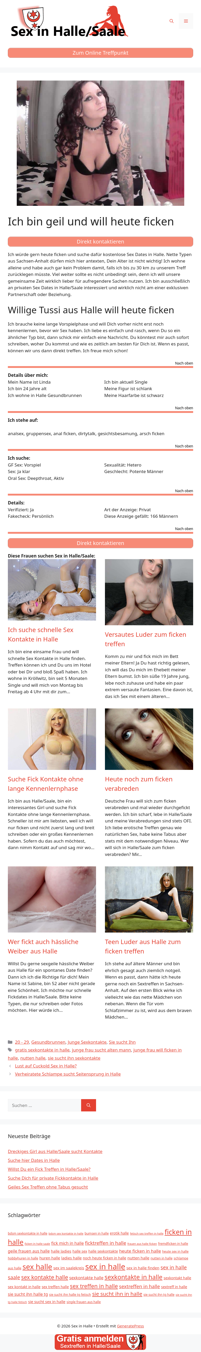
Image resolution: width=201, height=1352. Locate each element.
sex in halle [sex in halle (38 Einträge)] (105, 1266)
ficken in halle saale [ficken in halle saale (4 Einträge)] (37, 1244)
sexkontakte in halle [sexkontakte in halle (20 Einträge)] (134, 1277)
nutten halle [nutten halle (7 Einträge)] (138, 1257)
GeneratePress (130, 1325)
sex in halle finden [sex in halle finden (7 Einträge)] (142, 1267)
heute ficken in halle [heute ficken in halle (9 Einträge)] (140, 1251)
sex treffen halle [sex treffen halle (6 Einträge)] (55, 1286)
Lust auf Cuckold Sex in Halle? (46, 1066)
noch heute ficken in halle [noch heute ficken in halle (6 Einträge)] (104, 1258)
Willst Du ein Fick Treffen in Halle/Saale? (49, 1169)
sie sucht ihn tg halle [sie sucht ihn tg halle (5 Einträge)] (159, 1294)
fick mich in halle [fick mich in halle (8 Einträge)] (67, 1243)
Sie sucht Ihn (122, 1042)
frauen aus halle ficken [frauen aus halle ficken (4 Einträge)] (142, 1244)
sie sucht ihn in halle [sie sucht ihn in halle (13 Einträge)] (117, 1293)
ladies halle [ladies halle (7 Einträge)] (71, 1257)
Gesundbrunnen (48, 1042)
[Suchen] (88, 1105)
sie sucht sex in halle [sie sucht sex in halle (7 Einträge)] (46, 1301)
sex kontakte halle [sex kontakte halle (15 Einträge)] (44, 1277)
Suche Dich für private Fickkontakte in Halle (53, 1178)
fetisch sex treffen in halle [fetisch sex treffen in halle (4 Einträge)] (147, 1233)
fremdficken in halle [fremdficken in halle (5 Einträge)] (173, 1243)
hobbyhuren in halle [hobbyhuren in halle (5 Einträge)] (23, 1258)
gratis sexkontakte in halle (42, 1050)
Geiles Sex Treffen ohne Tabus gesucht (48, 1187)
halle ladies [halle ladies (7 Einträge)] (61, 1251)
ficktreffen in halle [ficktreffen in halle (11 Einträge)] (105, 1243)
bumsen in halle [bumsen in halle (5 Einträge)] (97, 1233)
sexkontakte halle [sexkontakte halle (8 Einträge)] (86, 1278)
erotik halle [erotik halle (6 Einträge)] (119, 1233)
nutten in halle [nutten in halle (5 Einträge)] (161, 1258)
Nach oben (184, 363)
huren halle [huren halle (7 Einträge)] (49, 1257)
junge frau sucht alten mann (101, 1050)
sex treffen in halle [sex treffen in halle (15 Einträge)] (94, 1286)
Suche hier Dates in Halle (34, 1160)
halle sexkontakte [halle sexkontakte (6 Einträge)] (103, 1251)
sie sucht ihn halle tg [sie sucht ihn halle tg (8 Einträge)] (28, 1294)
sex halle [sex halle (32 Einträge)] (37, 1266)
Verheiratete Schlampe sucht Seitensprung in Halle (68, 1074)
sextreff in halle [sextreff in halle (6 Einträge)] (174, 1286)
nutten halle (32, 1058)
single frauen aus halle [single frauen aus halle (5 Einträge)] (83, 1302)
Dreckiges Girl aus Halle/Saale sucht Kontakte (55, 1151)
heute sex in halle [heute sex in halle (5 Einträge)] (175, 1251)
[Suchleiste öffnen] (171, 21)
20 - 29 (22, 1042)
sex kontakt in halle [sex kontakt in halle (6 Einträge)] (24, 1286)
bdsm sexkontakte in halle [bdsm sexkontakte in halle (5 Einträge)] (27, 1233)
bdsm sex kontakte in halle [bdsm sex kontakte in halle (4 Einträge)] (65, 1233)
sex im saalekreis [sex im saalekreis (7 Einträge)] (68, 1267)
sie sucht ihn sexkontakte (74, 1058)
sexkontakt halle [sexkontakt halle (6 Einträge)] (177, 1277)
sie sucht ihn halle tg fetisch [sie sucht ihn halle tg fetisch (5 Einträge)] (70, 1294)
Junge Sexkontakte (87, 1042)
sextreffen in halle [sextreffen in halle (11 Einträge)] (139, 1286)
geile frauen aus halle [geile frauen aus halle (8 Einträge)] (29, 1251)
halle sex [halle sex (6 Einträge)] (79, 1251)
